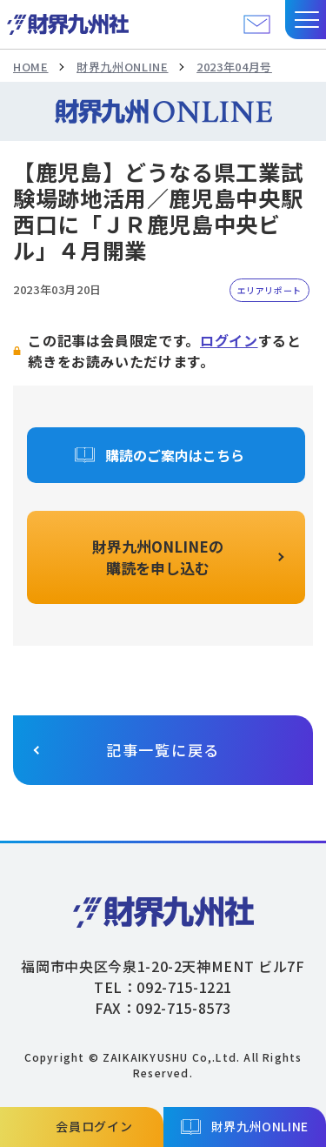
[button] (305, 19)
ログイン (229, 340)
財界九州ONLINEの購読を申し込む (157, 557)
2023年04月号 (234, 66)
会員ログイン (94, 1126)
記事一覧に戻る (163, 750)
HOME (31, 66)
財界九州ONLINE (122, 66)
